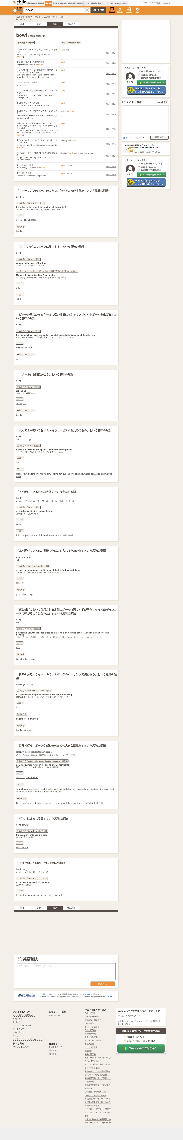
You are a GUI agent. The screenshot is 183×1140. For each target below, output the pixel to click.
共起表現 (56, 3)
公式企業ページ (55, 1047)
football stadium (33, 791)
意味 (22, 24)
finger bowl (33, 473)
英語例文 (41, 3)
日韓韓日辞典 (90, 1033)
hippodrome (48, 791)
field (101, 803)
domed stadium (91, 789)
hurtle (24, 347)
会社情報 (52, 1050)
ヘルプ (16, 1035)
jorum (51, 535)
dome (102, 789)
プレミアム (120, 12)
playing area (79, 803)
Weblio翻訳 (162, 102)
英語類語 (48, 3)
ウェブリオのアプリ (21, 1046)
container (20, 582)
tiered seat (54, 803)
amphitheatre (46, 789)
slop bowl (90, 473)
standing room (41, 803)
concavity (47, 895)
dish (18, 462)
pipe (18, 594)
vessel (19, 524)
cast (18, 347)
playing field (92, 803)
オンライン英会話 (90, 3)
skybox (58, 791)
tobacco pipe (27, 594)
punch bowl (68, 473)
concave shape (35, 895)
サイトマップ (18, 1029)
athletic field (66, 803)
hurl (30, 347)
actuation (32, 219)
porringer (57, 473)
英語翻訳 (80, 3)
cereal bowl (21, 473)
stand (30, 803)
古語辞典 (88, 1050)
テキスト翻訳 (134, 102)
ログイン (129, 12)
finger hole (21, 718)
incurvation (58, 895)
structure (20, 777)
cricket (19, 359)
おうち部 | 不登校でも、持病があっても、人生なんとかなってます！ (98, 1112)
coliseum (34, 789)
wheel (19, 403)
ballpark (63, 789)
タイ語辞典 (89, 1044)
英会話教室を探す (121, 3)
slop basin (101, 473)
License (89, 994)
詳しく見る (111, 53)
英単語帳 (63, 3)
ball (18, 647)
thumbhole (32, 718)
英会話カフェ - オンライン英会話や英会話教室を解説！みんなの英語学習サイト (98, 1102)
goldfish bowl (31, 535)
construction (32, 777)
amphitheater (22, 789)
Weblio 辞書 (20, 17)
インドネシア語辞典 (93, 1040)
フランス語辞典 (91, 1037)
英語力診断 (72, 3)
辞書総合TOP (18, 1032)
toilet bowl (68, 535)
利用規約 (16, 1022)
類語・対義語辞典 (92, 1016)
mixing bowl (46, 473)
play (18, 287)
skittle (19, 299)
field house (21, 803)
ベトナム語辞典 (91, 1047)
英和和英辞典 (32, 3)
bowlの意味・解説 (48, 17)
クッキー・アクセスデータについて (28, 1039)
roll (24, 403)
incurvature (21, 895)
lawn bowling (22, 659)
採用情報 (52, 1054)
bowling (20, 231)
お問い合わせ (54, 1015)
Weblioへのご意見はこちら (129, 1016)
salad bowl (80, 473)
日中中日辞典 (90, 1030)
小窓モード (112, 10)
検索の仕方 (17, 1018)
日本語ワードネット (47, 994)
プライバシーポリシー (22, 1025)
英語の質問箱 (90, 1054)
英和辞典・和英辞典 (33, 17)
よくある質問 (151, 1021)
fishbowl (20, 535)
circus (79, 789)
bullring (72, 789)
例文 (38, 24)
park (56, 789)
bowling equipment (25, 730)
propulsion (21, 219)
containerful (22, 847)
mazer (59, 535)
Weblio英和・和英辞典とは (24, 1015)
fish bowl (43, 535)
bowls (32, 659)
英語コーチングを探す (106, 3)
